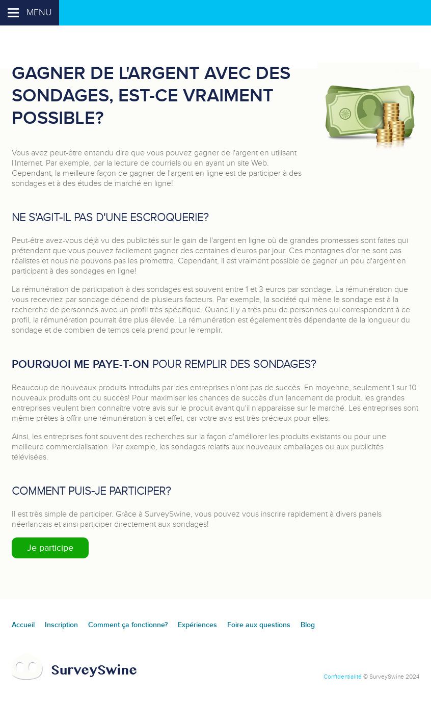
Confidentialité (343, 676)
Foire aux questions (258, 625)
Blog (308, 625)
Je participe (50, 548)
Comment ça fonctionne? (128, 625)
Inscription (61, 625)
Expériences (197, 625)
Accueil (23, 625)
